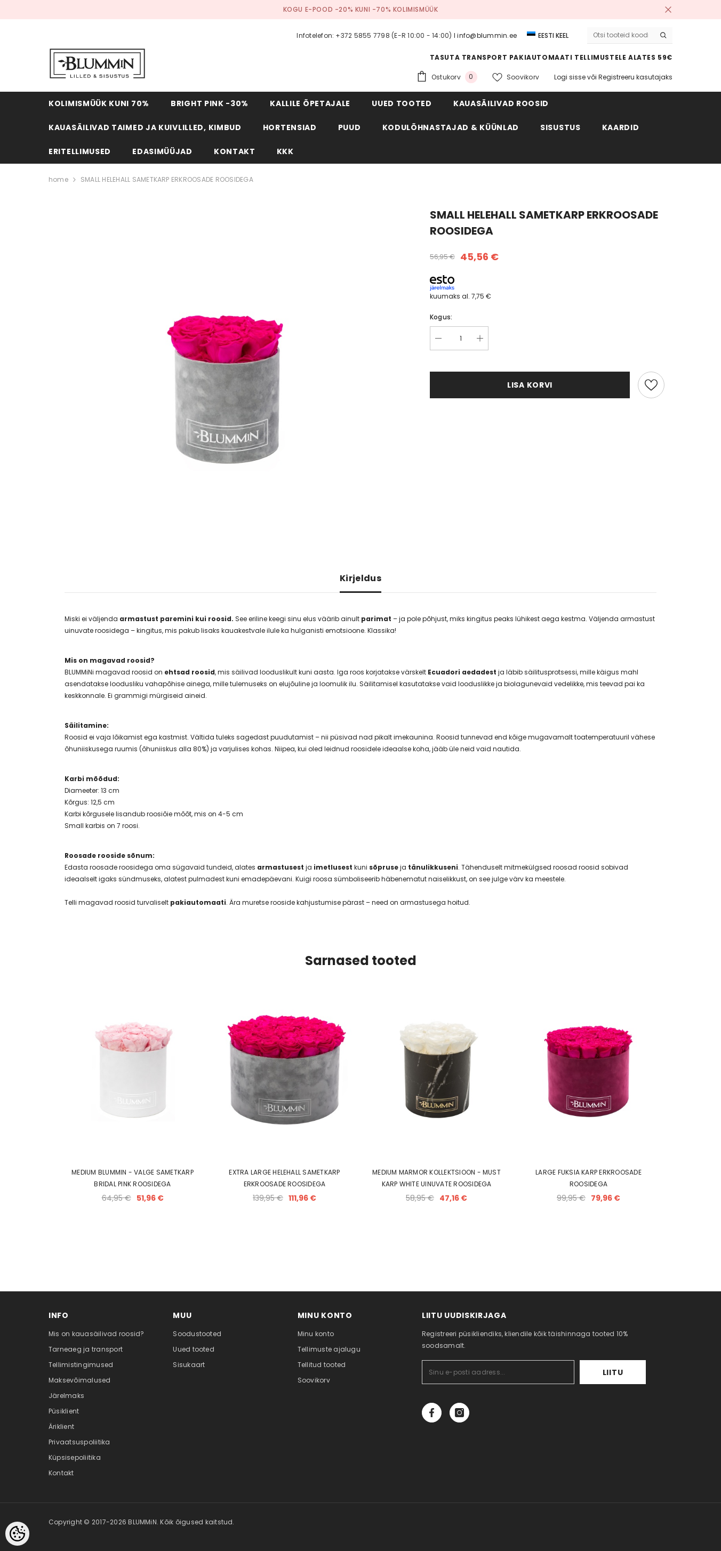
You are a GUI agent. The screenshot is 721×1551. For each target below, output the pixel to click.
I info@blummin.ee (485, 35)
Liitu (613, 1372)
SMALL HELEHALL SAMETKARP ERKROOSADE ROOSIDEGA (167, 179)
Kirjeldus (360, 578)
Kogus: (441, 317)
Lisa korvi (529, 385)
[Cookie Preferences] (17, 1534)
